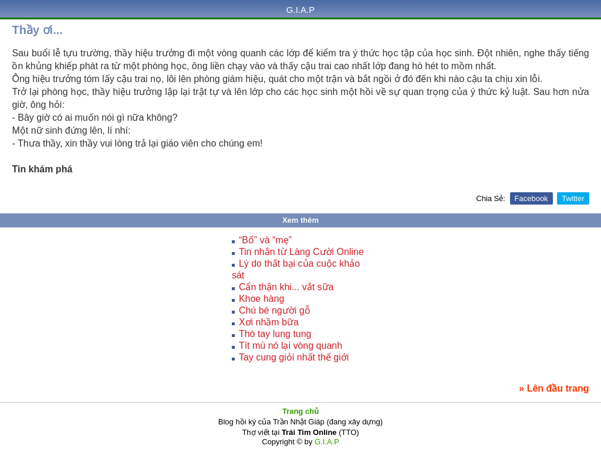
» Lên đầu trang (554, 388)
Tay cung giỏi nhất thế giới (294, 357)
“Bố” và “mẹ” (265, 240)
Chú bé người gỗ (274, 310)
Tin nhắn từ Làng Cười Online (301, 252)
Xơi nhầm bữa (269, 322)
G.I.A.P (300, 10)
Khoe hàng (261, 299)
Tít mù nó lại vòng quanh (290, 346)
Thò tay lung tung (275, 334)
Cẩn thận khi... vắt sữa (286, 287)
